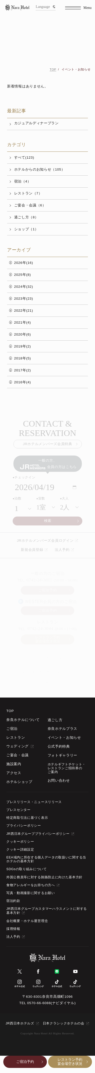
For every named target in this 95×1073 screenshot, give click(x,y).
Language (45, 7)
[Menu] (78, 8)
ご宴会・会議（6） (30, 205)
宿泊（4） (22, 181)
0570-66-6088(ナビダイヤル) (51, 1003)
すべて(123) (24, 157)
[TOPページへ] (17, 8)
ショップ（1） (26, 229)
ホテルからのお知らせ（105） (39, 169)
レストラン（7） (28, 193)
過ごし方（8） (26, 217)
